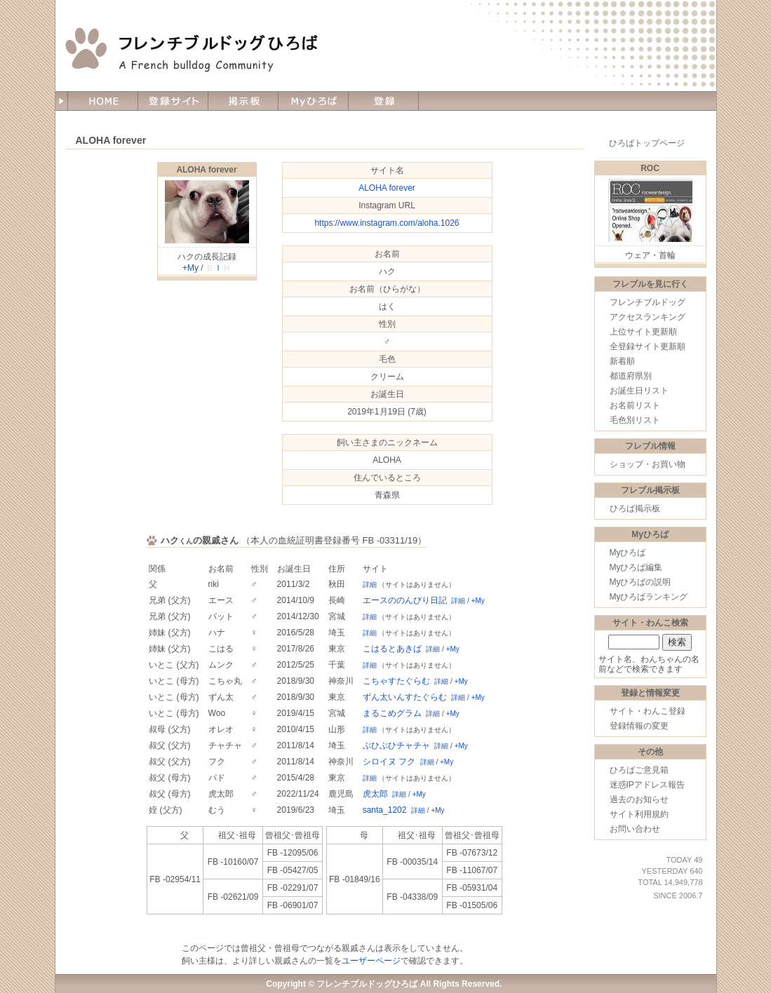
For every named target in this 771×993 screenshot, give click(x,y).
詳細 (370, 584)
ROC (650, 168)
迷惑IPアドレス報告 (647, 785)
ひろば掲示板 (635, 508)
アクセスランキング (647, 317)
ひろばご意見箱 (639, 770)
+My (190, 268)
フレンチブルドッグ (647, 302)
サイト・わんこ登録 (647, 711)
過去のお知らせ (639, 799)
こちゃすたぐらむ (396, 681)
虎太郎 (375, 794)
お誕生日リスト (639, 391)
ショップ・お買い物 (647, 464)
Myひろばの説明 (640, 582)
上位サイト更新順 (643, 332)
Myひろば (628, 553)
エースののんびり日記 (405, 600)
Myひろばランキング (649, 597)
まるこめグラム (392, 713)
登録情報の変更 (639, 726)
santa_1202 (385, 810)
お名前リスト (635, 405)
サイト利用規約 (639, 814)
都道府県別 (631, 376)
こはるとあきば (392, 649)
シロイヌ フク (389, 761)
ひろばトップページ (647, 143)
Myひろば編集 (636, 567)
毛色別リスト (635, 420)
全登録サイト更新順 (647, 346)
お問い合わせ (635, 829)
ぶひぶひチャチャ (396, 745)
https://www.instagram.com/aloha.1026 (386, 223)
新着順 (622, 361)
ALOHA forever (206, 170)
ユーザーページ (371, 961)
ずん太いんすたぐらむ (405, 697)
